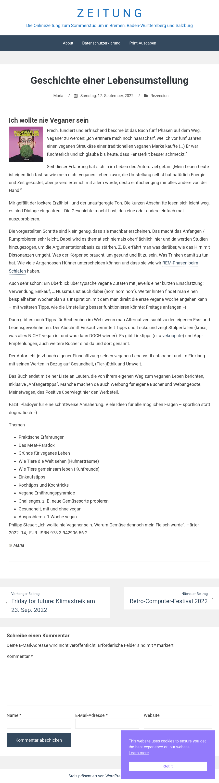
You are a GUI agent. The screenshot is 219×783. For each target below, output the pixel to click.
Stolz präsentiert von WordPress (97, 776)
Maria (58, 95)
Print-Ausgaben (142, 43)
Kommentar (20, 656)
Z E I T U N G (109, 13)
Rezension (160, 95)
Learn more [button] (139, 753)
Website (151, 715)
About (68, 43)
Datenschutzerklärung (101, 43)
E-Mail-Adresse (91, 715)
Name (14, 715)
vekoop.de (172, 335)
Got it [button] (168, 766)
